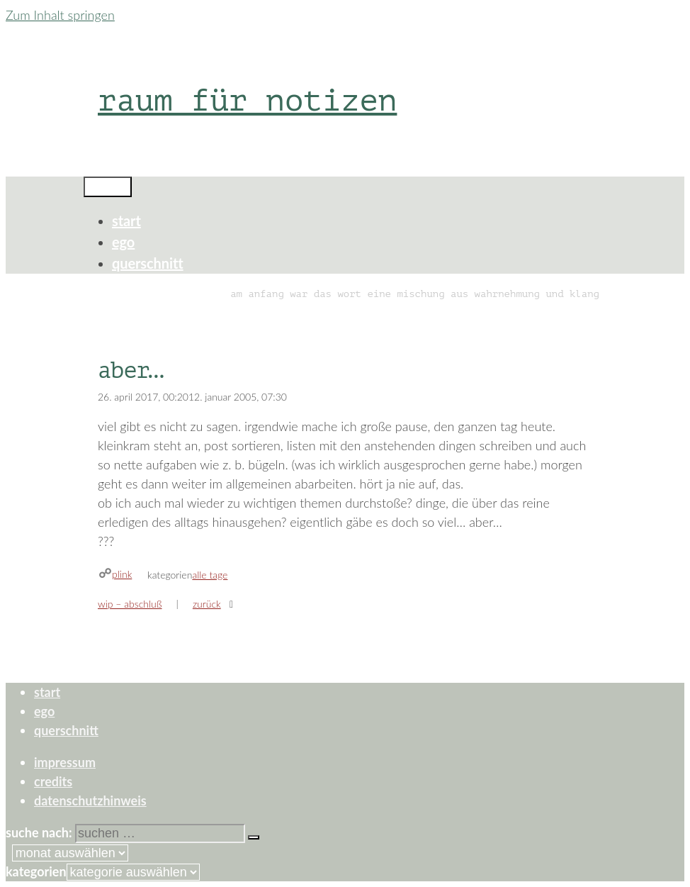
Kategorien (36, 871)
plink (122, 574)
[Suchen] (253, 837)
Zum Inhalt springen (60, 15)
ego (123, 241)
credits (53, 781)
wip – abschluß (130, 604)
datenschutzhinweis (90, 800)
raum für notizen (247, 100)
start (126, 220)
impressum (65, 762)
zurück (207, 604)
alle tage (209, 575)
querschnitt (147, 263)
